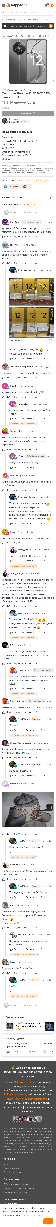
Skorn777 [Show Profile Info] (14, 244)
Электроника (25, 180)
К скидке (28, 113)
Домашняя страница (11, 20)
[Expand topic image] (53, 81)
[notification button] (46, 5)
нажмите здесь (33, 1215)
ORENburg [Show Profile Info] (15, 475)
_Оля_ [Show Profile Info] (21, 456)
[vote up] (16, 35)
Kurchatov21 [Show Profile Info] (16, 905)
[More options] (52, 36)
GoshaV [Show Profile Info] (14, 864)
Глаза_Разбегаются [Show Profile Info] (21, 742)
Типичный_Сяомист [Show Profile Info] (28, 270)
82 (30, 36)
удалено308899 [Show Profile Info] (26, 934)
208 (43, 36)
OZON (5, 107)
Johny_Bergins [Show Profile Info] (25, 549)
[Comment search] (51, 198)
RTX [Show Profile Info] (12, 645)
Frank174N (14, 122)
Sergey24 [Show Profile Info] (15, 431)
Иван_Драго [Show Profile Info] (24, 403)
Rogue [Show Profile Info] (13, 531)
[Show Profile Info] (5, 222)
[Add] (51, 5)
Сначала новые (32, 204)
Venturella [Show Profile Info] (23, 613)
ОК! (48, 1221)
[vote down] (4, 35)
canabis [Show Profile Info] (14, 783)
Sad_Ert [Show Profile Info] (14, 386)
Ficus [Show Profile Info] (12, 962)
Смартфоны (43, 180)
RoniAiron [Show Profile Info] (15, 222)
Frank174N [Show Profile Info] (23, 719)
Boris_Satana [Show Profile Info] (24, 670)
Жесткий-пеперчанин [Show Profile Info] (21, 366)
